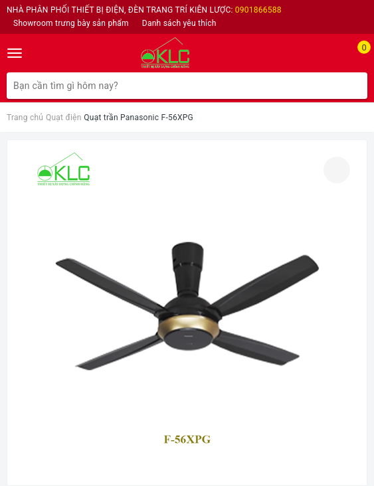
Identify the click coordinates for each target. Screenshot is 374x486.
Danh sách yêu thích (179, 23)
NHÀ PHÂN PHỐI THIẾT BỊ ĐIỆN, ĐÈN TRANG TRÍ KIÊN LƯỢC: (144, 10)
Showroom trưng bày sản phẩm (71, 23)
